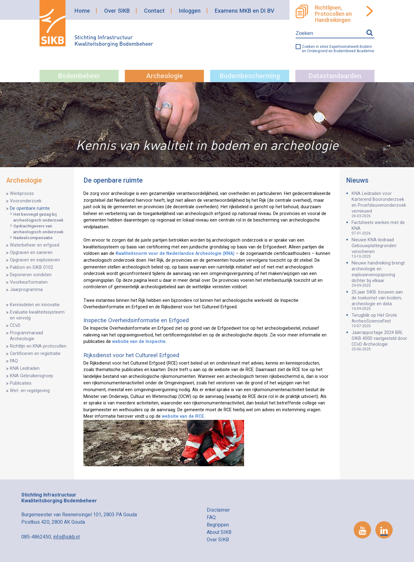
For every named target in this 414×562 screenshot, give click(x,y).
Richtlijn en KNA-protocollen (38, 346)
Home (82, 10)
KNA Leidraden (25, 368)
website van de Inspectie (139, 341)
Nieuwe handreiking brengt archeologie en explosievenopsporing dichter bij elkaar (380, 274)
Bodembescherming (250, 76)
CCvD (15, 325)
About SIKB (219, 532)
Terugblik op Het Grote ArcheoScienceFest (380, 320)
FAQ (14, 361)
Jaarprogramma (26, 289)
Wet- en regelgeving (30, 390)
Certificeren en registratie (35, 353)
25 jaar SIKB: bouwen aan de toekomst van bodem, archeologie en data (380, 300)
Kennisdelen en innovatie (35, 304)
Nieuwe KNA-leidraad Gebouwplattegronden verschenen (380, 248)
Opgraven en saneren (31, 252)
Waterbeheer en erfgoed (34, 245)
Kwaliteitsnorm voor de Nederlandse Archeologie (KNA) (175, 253)
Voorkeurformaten (29, 282)
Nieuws (357, 180)
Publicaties (21, 383)
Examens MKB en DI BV (244, 10)
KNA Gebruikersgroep (31, 375)
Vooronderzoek (25, 201)
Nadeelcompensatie (33, 237)
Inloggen (190, 10)
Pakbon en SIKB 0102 (31, 267)
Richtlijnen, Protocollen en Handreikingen (333, 14)
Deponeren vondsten (31, 274)
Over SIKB (117, 10)
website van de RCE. (183, 416)
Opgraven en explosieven (35, 260)
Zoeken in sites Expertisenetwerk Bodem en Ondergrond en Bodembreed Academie (338, 48)
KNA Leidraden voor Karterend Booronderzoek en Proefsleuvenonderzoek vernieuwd (380, 204)
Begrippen (218, 525)
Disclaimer (218, 510)
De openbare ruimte (30, 208)
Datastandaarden (335, 76)
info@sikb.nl (66, 537)
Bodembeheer (79, 76)
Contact (154, 10)
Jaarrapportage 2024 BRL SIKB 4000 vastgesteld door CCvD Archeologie (380, 340)
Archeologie (164, 76)
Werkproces (22, 193)
